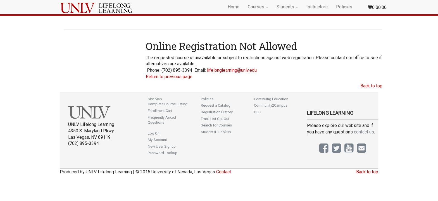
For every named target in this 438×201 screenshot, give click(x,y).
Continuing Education (271, 99)
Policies (344, 6)
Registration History (217, 112)
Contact (223, 171)
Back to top (371, 85)
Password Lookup (162, 153)
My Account (157, 140)
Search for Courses (216, 125)
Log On (154, 133)
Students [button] (287, 6)
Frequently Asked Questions (162, 120)
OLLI (257, 112)
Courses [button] (258, 6)
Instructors (317, 6)
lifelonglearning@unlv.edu (232, 70)
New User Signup (162, 146)
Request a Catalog (215, 105)
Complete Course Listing (167, 104)
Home (233, 6)
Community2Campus (270, 105)
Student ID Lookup (216, 132)
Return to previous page (169, 76)
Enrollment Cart (160, 111)
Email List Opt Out (215, 119)
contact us (364, 132)
